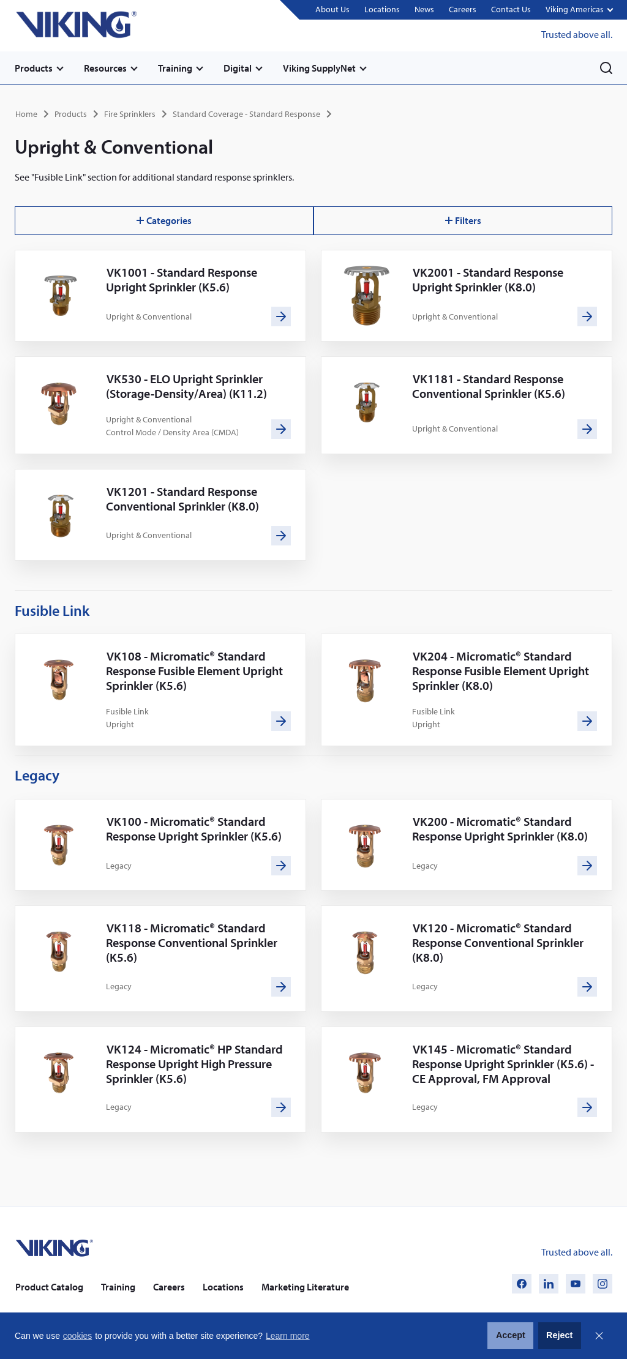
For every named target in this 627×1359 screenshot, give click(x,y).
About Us (332, 9)
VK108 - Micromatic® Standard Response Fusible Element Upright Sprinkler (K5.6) (194, 670)
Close (598, 1335)
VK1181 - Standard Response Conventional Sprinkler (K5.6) (488, 386)
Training (175, 68)
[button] (579, 10)
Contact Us (511, 9)
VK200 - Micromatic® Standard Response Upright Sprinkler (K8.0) (500, 829)
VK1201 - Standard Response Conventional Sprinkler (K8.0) (182, 499)
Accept (510, 1335)
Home (26, 113)
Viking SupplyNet (319, 68)
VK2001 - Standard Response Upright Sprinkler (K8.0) (487, 279)
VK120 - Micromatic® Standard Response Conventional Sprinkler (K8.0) (498, 942)
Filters (463, 220)
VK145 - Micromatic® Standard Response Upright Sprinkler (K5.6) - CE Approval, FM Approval (503, 1063)
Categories (164, 220)
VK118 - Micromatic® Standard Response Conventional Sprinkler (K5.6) (191, 942)
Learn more (288, 1336)
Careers (462, 9)
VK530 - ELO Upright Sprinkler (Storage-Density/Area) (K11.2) (186, 386)
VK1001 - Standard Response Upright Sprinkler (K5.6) (181, 279)
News (424, 9)
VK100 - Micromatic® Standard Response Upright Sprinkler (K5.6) (194, 829)
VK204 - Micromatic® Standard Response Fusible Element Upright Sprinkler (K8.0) (500, 670)
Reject (559, 1335)
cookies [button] (77, 1336)
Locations (382, 9)
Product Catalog (49, 1287)
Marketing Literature (305, 1287)
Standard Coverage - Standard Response (246, 113)
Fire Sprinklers (130, 113)
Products (34, 68)
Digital (237, 68)
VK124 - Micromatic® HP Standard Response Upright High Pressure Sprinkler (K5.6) (194, 1063)
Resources (105, 68)
